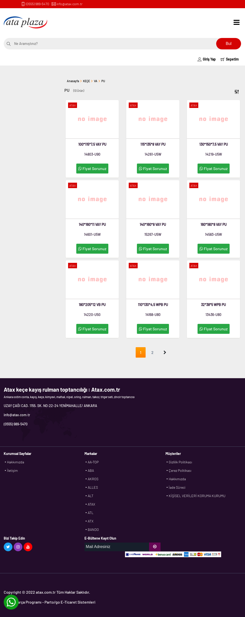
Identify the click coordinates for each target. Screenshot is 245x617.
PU (103, 81)
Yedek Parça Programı (22, 602)
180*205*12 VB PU (92, 305)
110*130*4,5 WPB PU (153, 305)
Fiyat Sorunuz (92, 168)
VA (95, 81)
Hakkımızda (15, 462)
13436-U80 (213, 314)
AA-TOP (93, 462)
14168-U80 (153, 314)
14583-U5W (213, 234)
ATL (90, 513)
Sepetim (230, 59)
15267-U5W (152, 234)
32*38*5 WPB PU (213, 305)
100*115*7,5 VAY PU (92, 144)
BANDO (93, 529)
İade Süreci (177, 487)
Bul (228, 43)
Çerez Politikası (180, 470)
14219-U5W (213, 154)
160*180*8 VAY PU (214, 224)
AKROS (93, 479)
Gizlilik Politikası (180, 462)
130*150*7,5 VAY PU (213, 144)
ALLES (93, 487)
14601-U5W (92, 234)
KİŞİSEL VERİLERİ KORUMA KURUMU (197, 496)
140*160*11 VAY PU (92, 224)
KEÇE (86, 81)
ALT (90, 496)
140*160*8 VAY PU (153, 224)
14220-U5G (92, 314)
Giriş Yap (207, 59)
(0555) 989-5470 (37, 4)
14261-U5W (153, 154)
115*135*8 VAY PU (152, 144)
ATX (90, 521)
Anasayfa (73, 81)
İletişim (12, 470)
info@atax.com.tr (69, 4)
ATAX (91, 504)
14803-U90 (92, 154)
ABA (91, 470)
